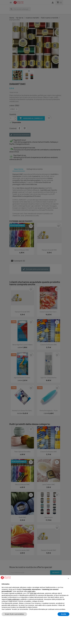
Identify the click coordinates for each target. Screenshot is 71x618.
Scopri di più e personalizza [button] (14, 614)
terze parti (33, 593)
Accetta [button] (63, 614)
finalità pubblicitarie (13, 599)
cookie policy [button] (31, 591)
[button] (68, 578)
